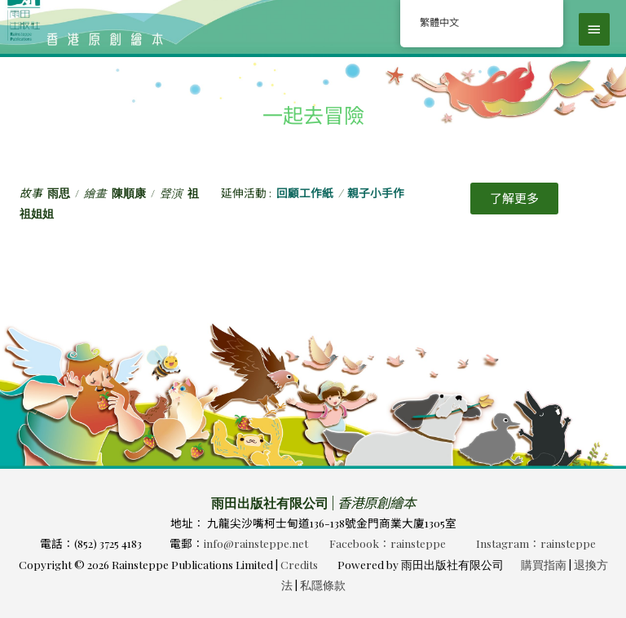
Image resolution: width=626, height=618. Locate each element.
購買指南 (543, 564)
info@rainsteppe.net (256, 543)
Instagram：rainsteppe (536, 543)
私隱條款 (323, 584)
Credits (299, 564)
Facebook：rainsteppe (387, 543)
